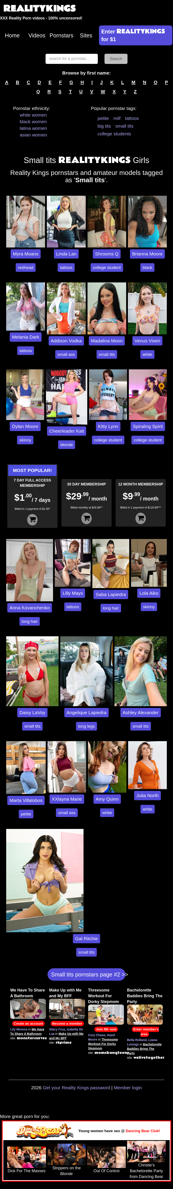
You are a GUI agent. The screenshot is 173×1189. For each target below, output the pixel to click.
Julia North (147, 795)
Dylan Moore (25, 426)
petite (103, 118)
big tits (104, 125)
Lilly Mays (73, 593)
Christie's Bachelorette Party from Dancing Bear (146, 1171)
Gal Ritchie (86, 938)
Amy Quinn (107, 799)
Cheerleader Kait (66, 430)
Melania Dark (25, 336)
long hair (30, 621)
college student (107, 267)
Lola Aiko (148, 593)
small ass (66, 354)
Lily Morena (18, 1029)
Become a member (67, 1023)
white (147, 354)
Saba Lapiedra (111, 594)
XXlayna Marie (67, 799)
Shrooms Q (106, 253)
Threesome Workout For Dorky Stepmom (103, 996)
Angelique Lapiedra (86, 712)
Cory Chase (96, 1035)
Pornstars (61, 35)
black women (33, 121)
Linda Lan (66, 253)
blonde (66, 444)
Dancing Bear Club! (143, 1131)
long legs (86, 726)
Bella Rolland (137, 1040)
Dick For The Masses (27, 1171)
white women (33, 114)
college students (114, 133)
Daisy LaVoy (32, 712)
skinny (25, 440)
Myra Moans (25, 253)
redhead (25, 267)
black (147, 267)
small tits (124, 125)
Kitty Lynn (108, 426)
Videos (37, 35)
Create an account (28, 1023)
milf (117, 118)
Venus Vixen (147, 340)
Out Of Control (106, 1171)
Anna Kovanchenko (30, 607)
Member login (128, 1087)
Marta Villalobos (26, 800)
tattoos (132, 118)
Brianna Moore (147, 253)
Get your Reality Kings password (76, 1087)
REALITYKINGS (39, 8)
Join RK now (106, 1029)
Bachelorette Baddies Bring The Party (145, 996)
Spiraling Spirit (148, 426)
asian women (33, 134)
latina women (33, 128)
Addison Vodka (66, 340)
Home (12, 35)
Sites (86, 35)
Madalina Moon (107, 340)
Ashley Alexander (140, 712)
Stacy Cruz (57, 1029)
